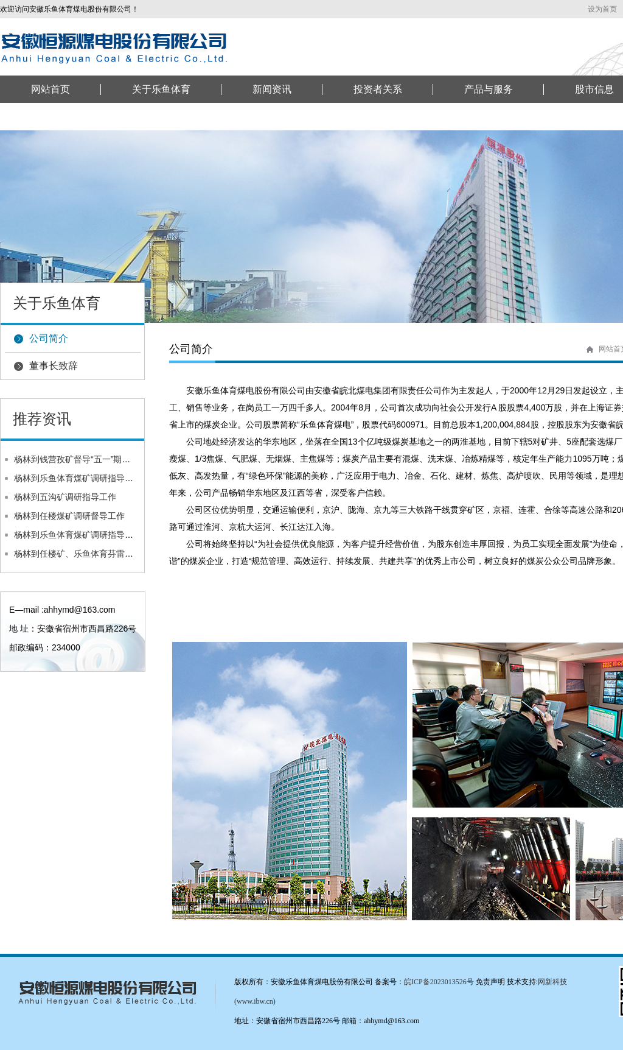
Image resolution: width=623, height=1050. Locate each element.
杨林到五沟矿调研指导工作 (65, 497)
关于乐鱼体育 (161, 89)
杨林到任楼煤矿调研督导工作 (69, 516)
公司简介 (48, 338)
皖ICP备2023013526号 (439, 982)
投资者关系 (377, 89)
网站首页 (50, 89)
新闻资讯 (271, 89)
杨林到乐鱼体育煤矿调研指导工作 (78, 478)
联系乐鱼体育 (60, 116)
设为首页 (602, 9)
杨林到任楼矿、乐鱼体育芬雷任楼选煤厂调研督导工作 (116, 553)
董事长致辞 (53, 366)
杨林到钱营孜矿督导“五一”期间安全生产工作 (97, 459)
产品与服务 (488, 89)
